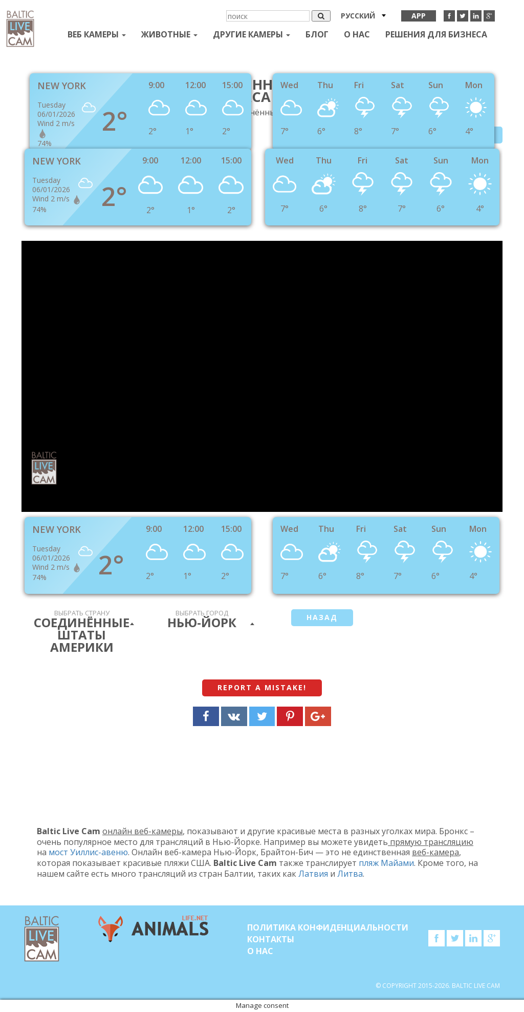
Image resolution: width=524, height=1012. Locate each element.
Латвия (313, 873)
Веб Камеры (97, 34)
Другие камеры (251, 34)
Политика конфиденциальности (327, 927)
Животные (169, 34)
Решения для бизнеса (436, 34)
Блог (317, 34)
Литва (350, 873)
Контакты (270, 939)
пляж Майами (386, 863)
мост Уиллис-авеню (88, 852)
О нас (357, 34)
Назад (322, 617)
